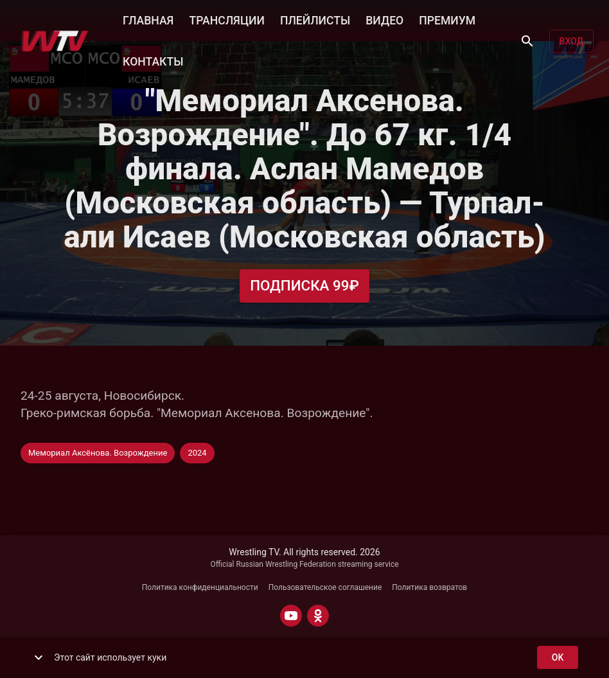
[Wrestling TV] (54, 41)
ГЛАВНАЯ (148, 19)
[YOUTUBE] (291, 616)
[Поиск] (527, 41)
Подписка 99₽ (304, 285)
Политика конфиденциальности (200, 587)
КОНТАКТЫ (153, 60)
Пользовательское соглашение (325, 587)
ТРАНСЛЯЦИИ (226, 19)
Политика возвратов (429, 587)
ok (557, 658)
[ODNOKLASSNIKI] (318, 616)
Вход (571, 41)
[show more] (38, 657)
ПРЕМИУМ (447, 19)
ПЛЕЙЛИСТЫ (315, 19)
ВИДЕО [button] (384, 19)
